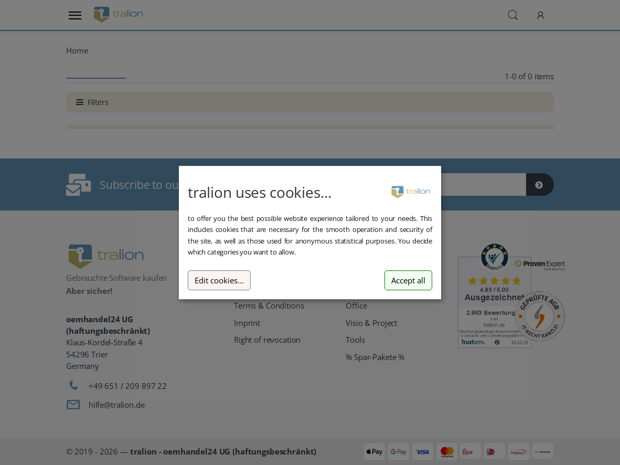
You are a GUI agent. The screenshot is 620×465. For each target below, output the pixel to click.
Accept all (408, 280)
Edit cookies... (219, 280)
